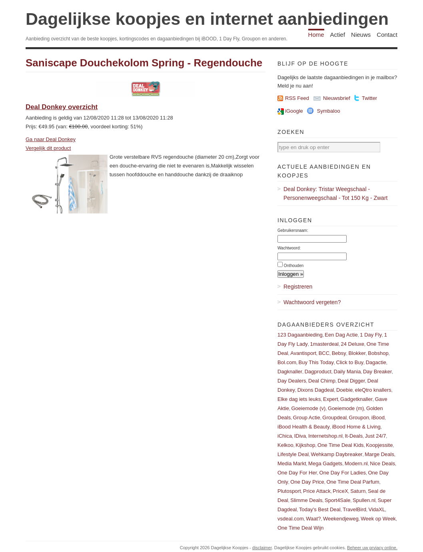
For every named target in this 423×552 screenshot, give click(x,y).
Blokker (356, 353)
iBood (378, 417)
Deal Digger (351, 381)
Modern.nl (356, 463)
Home (316, 34)
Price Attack (317, 491)
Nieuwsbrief (336, 98)
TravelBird (354, 509)
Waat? (313, 519)
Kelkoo (285, 445)
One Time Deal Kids (340, 445)
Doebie (344, 390)
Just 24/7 (375, 436)
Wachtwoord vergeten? (312, 302)
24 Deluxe (353, 344)
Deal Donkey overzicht (62, 107)
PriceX (340, 491)
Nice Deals (382, 463)
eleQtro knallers (373, 390)
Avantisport (303, 353)
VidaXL (377, 509)
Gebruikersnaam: (292, 230)
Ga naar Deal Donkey (51, 139)
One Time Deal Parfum (352, 482)
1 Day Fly (371, 335)
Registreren (297, 286)
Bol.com (286, 362)
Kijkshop (305, 445)
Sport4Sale (337, 500)
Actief (337, 34)
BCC (324, 353)
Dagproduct (318, 372)
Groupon (359, 417)
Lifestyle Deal (293, 454)
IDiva (300, 436)
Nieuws (361, 34)
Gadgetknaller (356, 399)
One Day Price (307, 482)
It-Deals (354, 436)
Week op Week (378, 519)
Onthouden (294, 265)
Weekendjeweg (341, 519)
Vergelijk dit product (48, 148)
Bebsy (339, 353)
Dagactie (376, 362)
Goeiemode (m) (346, 408)
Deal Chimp (321, 381)
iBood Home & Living (356, 427)
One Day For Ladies (342, 473)
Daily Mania (347, 372)
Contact (387, 34)
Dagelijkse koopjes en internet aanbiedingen (207, 18)
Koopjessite (379, 445)
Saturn (357, 491)
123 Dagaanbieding (300, 335)
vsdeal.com (290, 519)
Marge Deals (379, 454)
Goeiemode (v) (308, 408)
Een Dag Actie (341, 335)
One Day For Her (297, 473)
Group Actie (306, 417)
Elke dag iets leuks (299, 399)
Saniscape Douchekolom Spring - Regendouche (144, 63)
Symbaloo (328, 111)
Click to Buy (350, 362)
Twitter (369, 98)
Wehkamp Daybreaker (337, 454)
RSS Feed (297, 98)
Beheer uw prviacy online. (372, 547)
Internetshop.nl (325, 436)
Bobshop (378, 353)
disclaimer (262, 547)
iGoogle (294, 111)
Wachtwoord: (289, 248)
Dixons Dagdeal (315, 390)
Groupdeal (334, 417)
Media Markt (291, 463)
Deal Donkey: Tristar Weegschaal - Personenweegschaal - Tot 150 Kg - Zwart (335, 193)
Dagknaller (289, 372)
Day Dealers (291, 381)
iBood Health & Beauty (303, 427)
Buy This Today (316, 362)
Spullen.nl (364, 500)
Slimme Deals (306, 500)
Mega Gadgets (325, 463)
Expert (330, 399)
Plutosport (289, 491)
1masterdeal (324, 344)
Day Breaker (377, 372)
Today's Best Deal (320, 509)
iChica (284, 436)
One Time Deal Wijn (300, 528)
